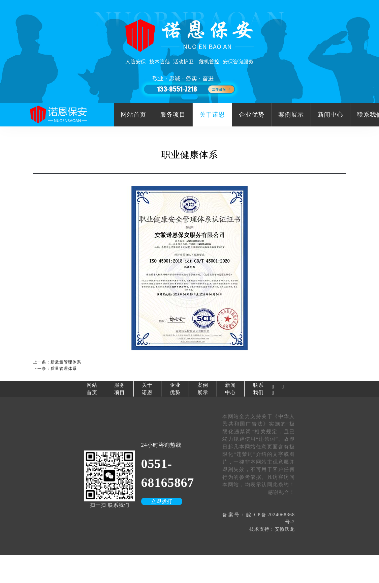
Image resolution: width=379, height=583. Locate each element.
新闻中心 (330, 114)
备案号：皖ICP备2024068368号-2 (258, 518)
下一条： (55, 368)
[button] (189, 96)
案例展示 (291, 114)
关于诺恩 (212, 114)
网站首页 (133, 114)
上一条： (57, 362)
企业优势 (251, 114)
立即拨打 (161, 501)
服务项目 (173, 114)
